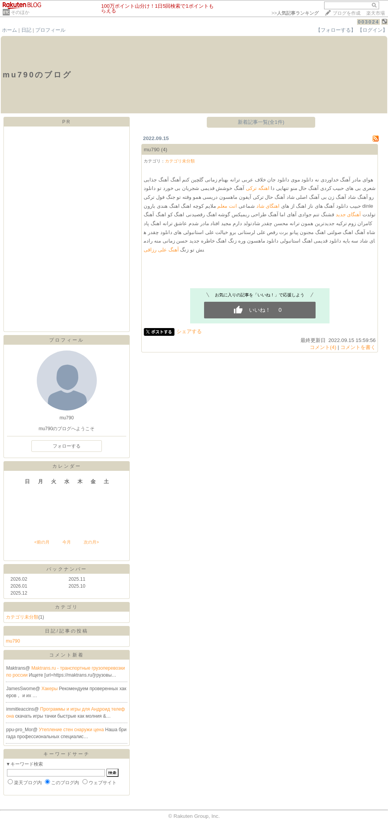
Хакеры (50, 688)
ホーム (9, 30)
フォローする (67, 446)
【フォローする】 (336, 30)
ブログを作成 (347, 13)
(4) (164, 149)
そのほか (20, 12)
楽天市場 (375, 13)
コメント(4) (323, 347)
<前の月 (41, 542)
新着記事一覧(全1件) (261, 122)
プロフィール (50, 30)
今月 (66, 542)
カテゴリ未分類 (22, 617)
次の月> (91, 542)
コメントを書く (358, 347)
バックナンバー (66, 569)
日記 (26, 30)
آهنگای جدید (348, 214)
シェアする (189, 331)
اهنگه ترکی (258, 188)
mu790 (13, 641)
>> (295, 13)
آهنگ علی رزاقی (161, 250)
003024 (368, 22)
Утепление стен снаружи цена (72, 729)
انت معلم (227, 206)
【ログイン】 (372, 30)
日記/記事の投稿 (66, 631)
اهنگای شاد (268, 206)
